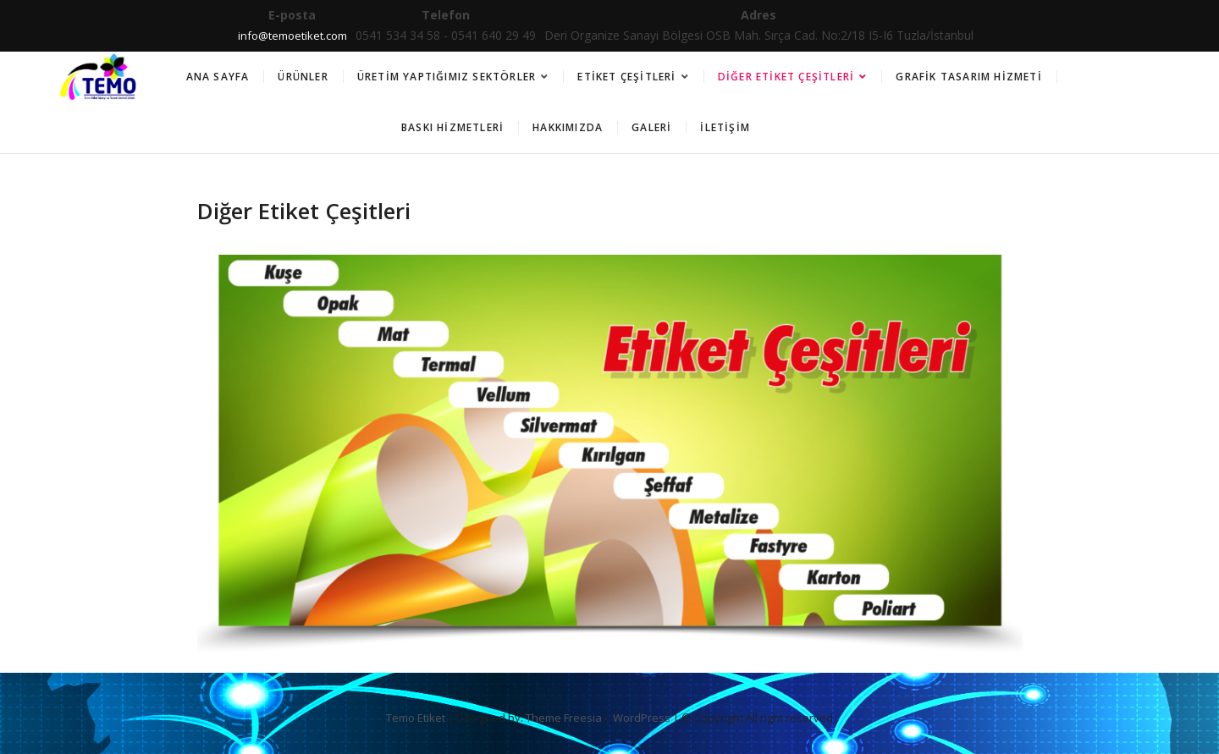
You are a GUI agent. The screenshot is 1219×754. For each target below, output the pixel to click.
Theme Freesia (564, 717)
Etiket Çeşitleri (626, 76)
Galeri (651, 127)
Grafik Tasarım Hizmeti (968, 76)
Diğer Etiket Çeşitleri (786, 76)
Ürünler (303, 76)
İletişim (725, 127)
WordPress (641, 717)
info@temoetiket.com (292, 35)
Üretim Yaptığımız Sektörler (446, 76)
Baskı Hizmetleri (452, 127)
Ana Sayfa (218, 76)
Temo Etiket (415, 717)
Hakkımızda (567, 127)
